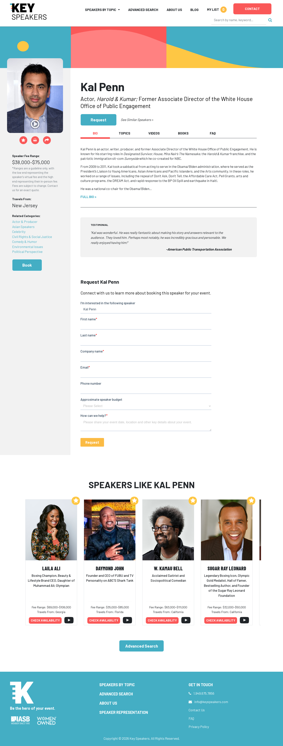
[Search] (239, 20)
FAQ (191, 718)
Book (27, 265)
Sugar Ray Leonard (226, 568)
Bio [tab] (95, 133)
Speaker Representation (123, 712)
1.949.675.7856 (204, 693)
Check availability (45, 620)
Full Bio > (88, 197)
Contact (252, 9)
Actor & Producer (24, 222)
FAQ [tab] (213, 133)
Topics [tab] (124, 133)
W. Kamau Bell (168, 568)
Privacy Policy (199, 727)
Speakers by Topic (117, 684)
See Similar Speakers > (137, 120)
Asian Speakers (23, 227)
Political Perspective (27, 252)
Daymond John (110, 568)
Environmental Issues (27, 247)
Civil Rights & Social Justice (32, 237)
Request (98, 119)
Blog (194, 10)
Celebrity (19, 232)
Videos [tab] (154, 133)
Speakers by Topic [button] (100, 10)
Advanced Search (143, 10)
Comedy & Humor (24, 242)
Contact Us (197, 710)
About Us (174, 10)
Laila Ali (51, 568)
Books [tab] (183, 133)
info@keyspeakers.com (211, 702)
